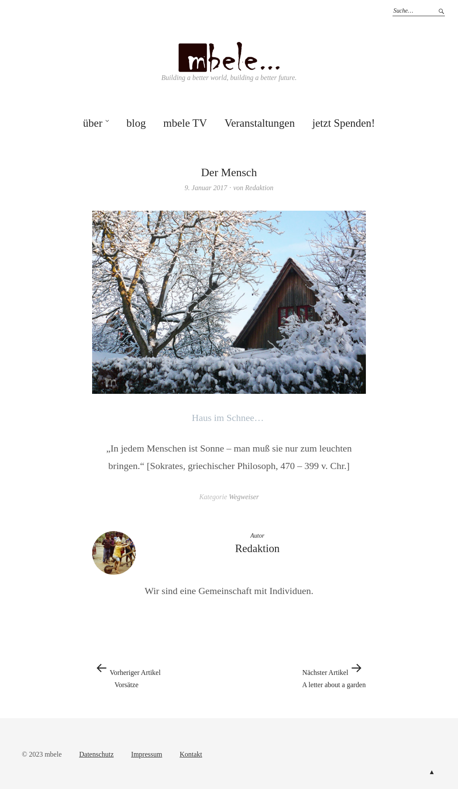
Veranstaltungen (259, 123)
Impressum (146, 754)
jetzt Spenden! (343, 123)
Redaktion (259, 187)
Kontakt (190, 754)
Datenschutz (96, 754)
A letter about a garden (334, 673)
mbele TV (185, 123)
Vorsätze (126, 673)
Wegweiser (244, 497)
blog (135, 123)
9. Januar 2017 (206, 187)
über (92, 123)
